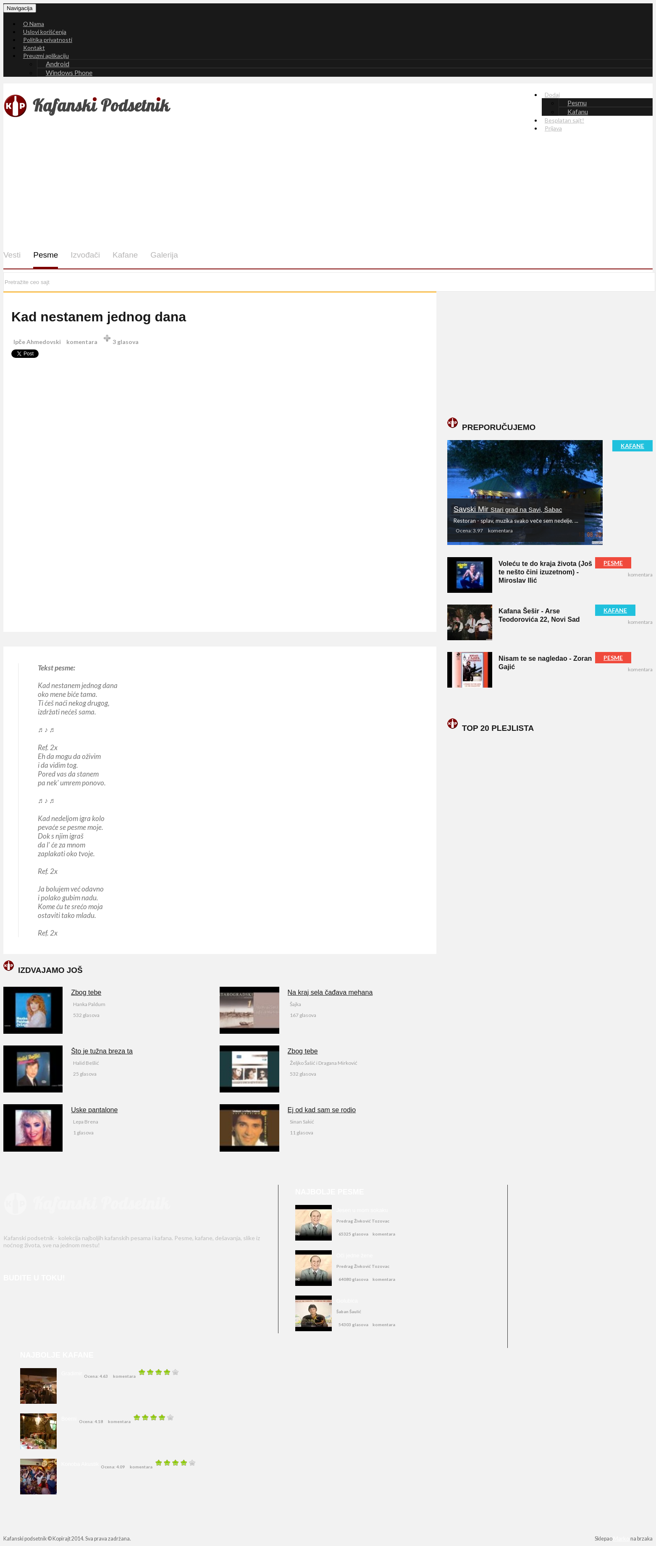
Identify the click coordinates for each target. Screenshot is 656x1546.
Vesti (12, 254)
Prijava (553, 128)
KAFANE (632, 445)
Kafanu (577, 111)
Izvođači (85, 254)
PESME (613, 562)
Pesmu (577, 103)
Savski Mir (508, 509)
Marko (621, 1538)
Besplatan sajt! (564, 120)
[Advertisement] (273, 184)
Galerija (164, 254)
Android (57, 64)
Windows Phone (69, 72)
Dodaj (552, 94)
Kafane (125, 254)
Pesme (45, 254)
